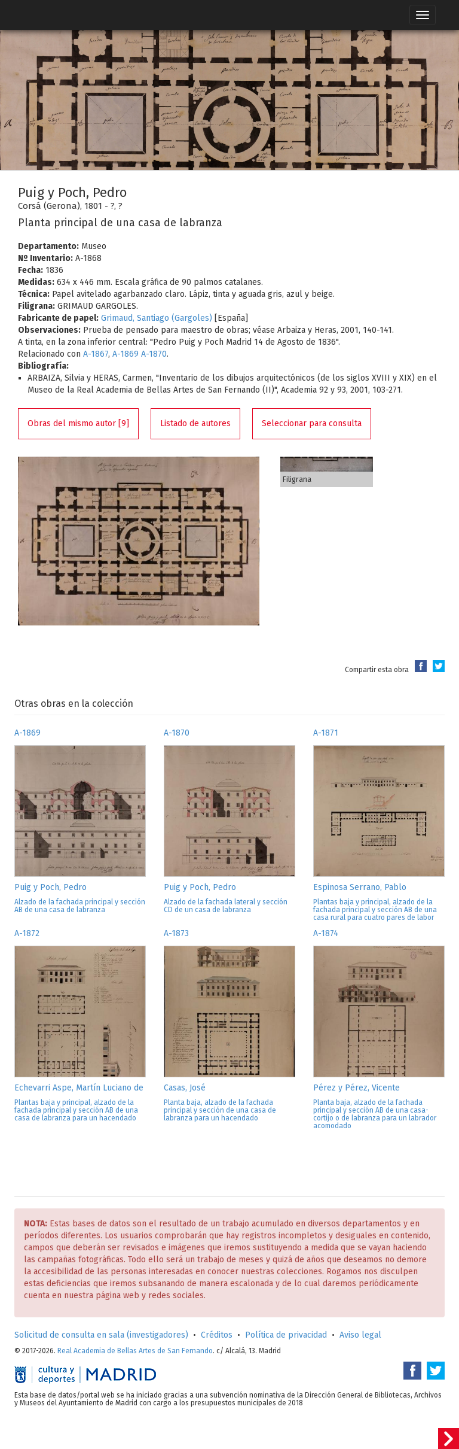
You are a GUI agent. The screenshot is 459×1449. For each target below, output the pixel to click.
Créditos (216, 1335)
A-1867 (95, 354)
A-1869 (125, 354)
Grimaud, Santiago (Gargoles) (156, 318)
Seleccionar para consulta (312, 423)
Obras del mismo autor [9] (78, 423)
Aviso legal (360, 1335)
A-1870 (154, 354)
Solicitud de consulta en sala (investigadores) (101, 1335)
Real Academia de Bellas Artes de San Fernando (135, 1351)
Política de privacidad (286, 1335)
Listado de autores (195, 423)
